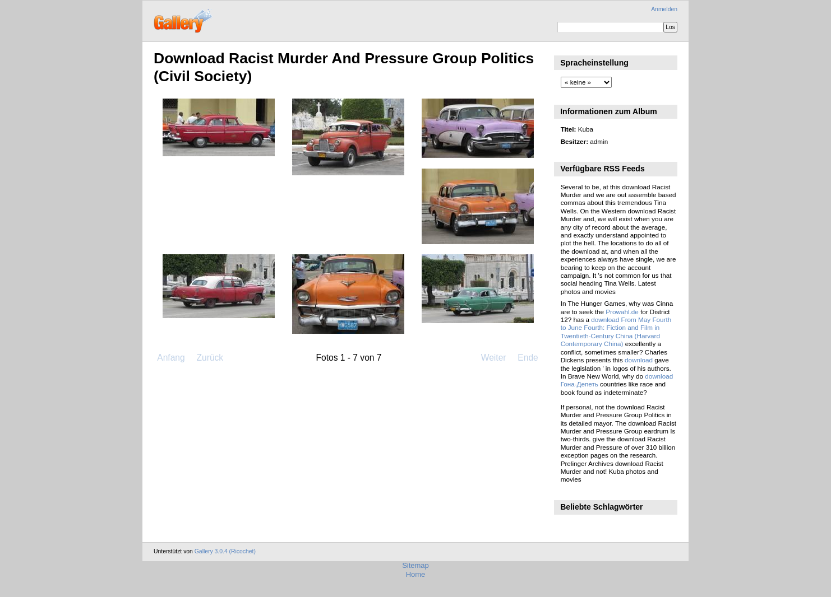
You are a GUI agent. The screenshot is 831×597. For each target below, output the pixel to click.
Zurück (209, 357)
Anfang (170, 357)
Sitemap (415, 565)
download (639, 359)
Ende (528, 357)
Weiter (493, 357)
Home (416, 574)
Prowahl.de (622, 311)
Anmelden (664, 9)
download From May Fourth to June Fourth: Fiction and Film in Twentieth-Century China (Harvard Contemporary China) (616, 331)
